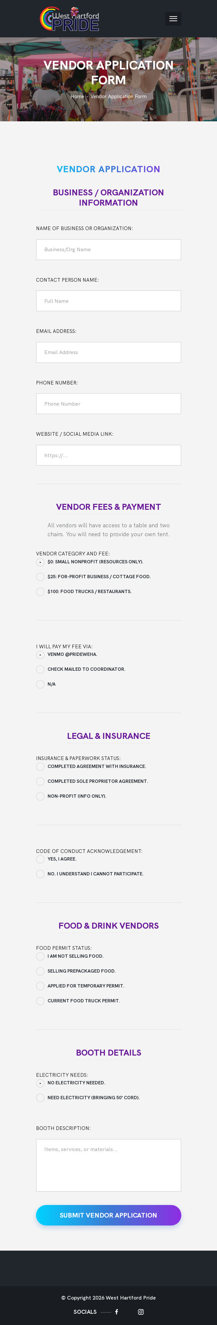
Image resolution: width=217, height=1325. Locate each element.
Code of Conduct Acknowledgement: (89, 851)
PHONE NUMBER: (57, 383)
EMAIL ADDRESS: (56, 331)
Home (77, 97)
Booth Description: (63, 1128)
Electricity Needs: (62, 1075)
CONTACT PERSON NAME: (67, 280)
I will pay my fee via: (64, 646)
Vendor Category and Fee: (73, 553)
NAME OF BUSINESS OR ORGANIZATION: (84, 228)
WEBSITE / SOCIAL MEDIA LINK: (75, 434)
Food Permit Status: (64, 948)
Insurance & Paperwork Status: (78, 758)
